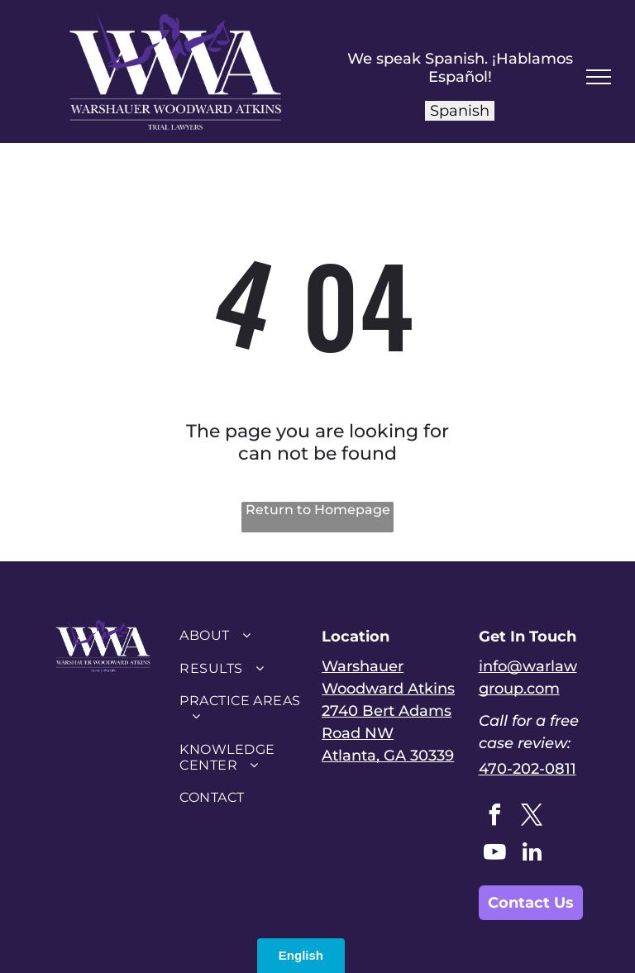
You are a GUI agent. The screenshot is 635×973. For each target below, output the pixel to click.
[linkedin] (532, 854)
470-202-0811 (527, 769)
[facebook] (495, 817)
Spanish (459, 111)
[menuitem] (240, 635)
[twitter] (532, 817)
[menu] (598, 76)
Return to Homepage (318, 510)
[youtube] (495, 854)
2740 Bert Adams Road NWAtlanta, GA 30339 (388, 733)
